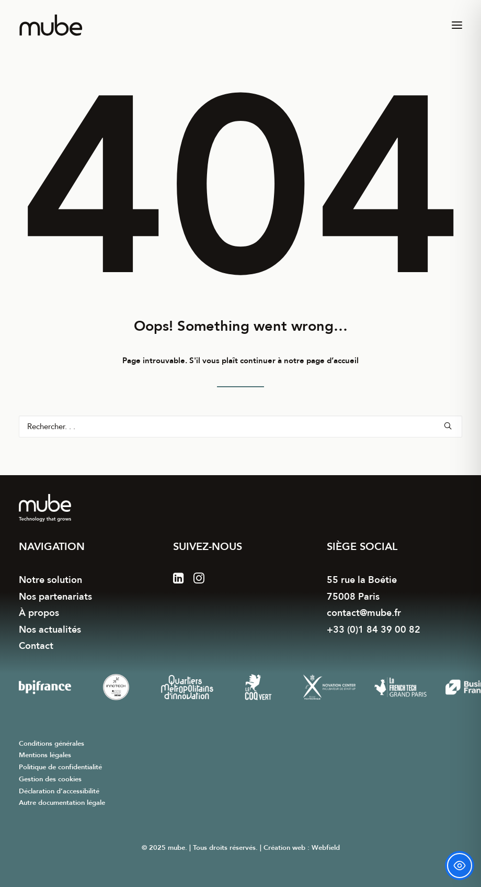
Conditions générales (51, 743)
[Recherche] (240, 426)
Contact (36, 646)
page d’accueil (332, 360)
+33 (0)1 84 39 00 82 (373, 629)
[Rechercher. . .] (240, 426)
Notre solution (50, 580)
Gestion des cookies (50, 779)
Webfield (326, 847)
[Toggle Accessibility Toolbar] (459, 865)
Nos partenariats (55, 596)
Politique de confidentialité (60, 767)
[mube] (51, 25)
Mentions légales (45, 755)
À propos (39, 613)
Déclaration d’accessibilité (59, 791)
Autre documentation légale (62, 802)
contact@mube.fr (364, 613)
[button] (457, 25)
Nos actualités (50, 629)
